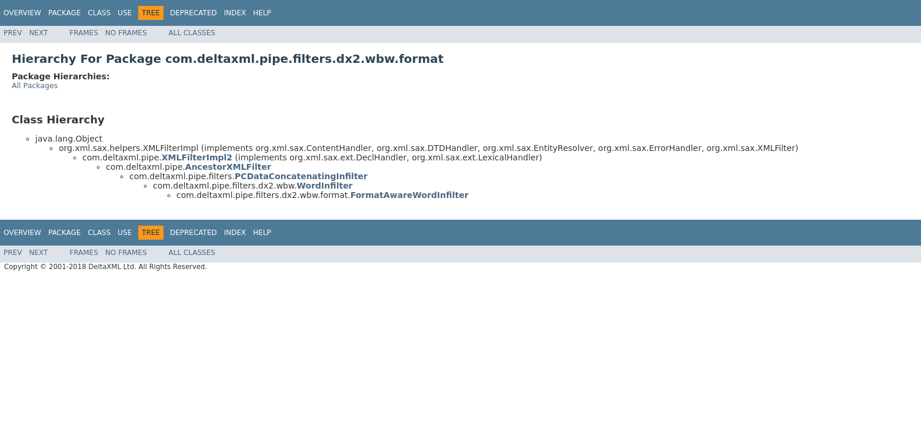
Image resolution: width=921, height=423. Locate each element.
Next (38, 33)
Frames (83, 33)
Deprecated (193, 13)
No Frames (126, 33)
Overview (22, 13)
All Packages (35, 85)
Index (235, 13)
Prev (13, 33)
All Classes (192, 33)
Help (262, 13)
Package (64, 13)
